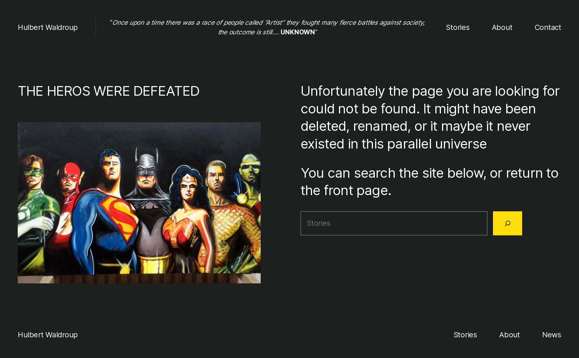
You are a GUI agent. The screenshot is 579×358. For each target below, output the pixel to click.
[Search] (507, 223)
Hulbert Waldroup (48, 27)
